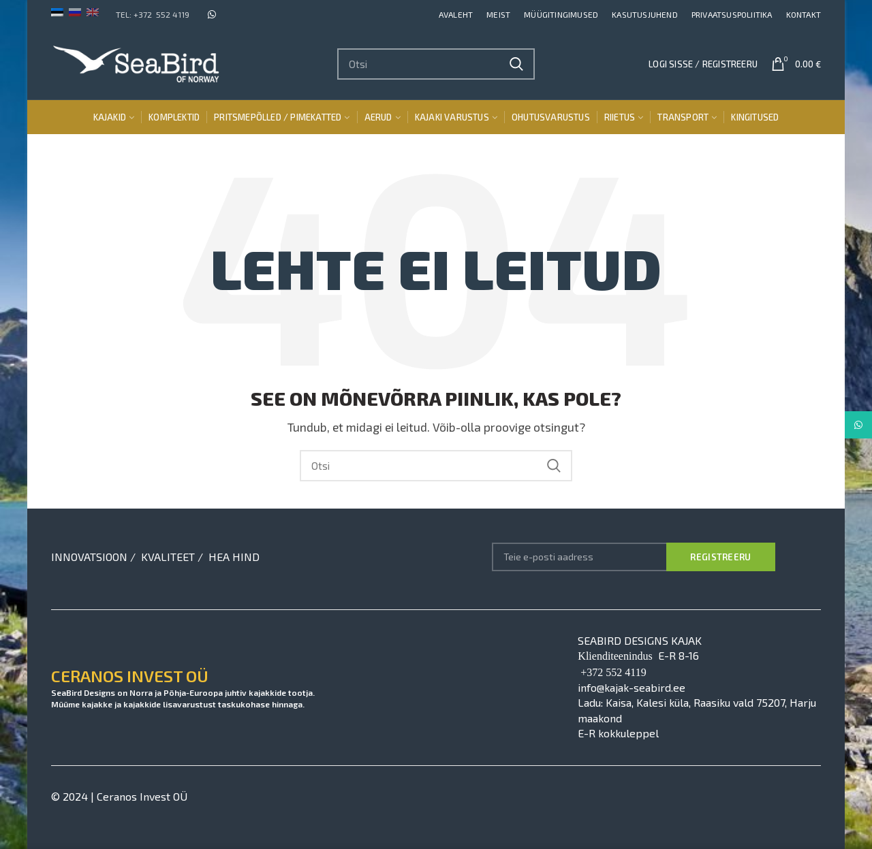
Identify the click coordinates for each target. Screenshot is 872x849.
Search (516, 64)
